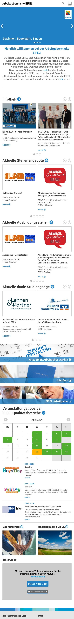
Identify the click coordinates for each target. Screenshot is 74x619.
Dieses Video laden (37, 584)
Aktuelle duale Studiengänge (28, 287)
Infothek (11, 99)
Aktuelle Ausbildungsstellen (27, 222)
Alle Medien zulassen (38, 592)
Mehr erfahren (38, 576)
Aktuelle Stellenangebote (25, 160)
